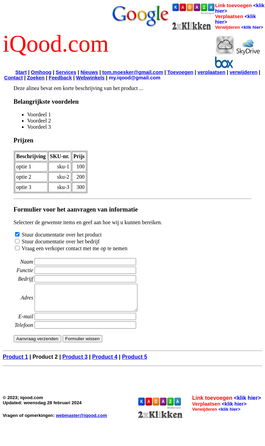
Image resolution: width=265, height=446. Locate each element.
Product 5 (134, 362)
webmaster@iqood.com (81, 420)
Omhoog (41, 72)
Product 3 (75, 362)
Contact (13, 77)
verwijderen (243, 72)
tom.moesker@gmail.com (132, 72)
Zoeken (35, 77)
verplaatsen (211, 72)
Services (66, 72)
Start (21, 72)
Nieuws (89, 72)
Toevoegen (180, 72)
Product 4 (105, 362)
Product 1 (15, 362)
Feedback (60, 77)
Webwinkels (90, 77)
